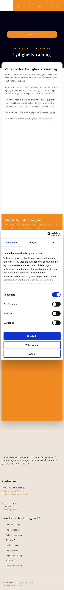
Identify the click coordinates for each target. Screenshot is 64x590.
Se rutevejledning (9, 510)
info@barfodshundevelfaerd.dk (15, 494)
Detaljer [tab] (32, 242)
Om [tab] (52, 242)
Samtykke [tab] (11, 242)
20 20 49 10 (47, 119)
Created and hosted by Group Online (17, 583)
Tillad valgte (31, 345)
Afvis (32, 354)
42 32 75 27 (22, 491)
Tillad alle (32, 336)
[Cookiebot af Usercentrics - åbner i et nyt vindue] (47, 234)
